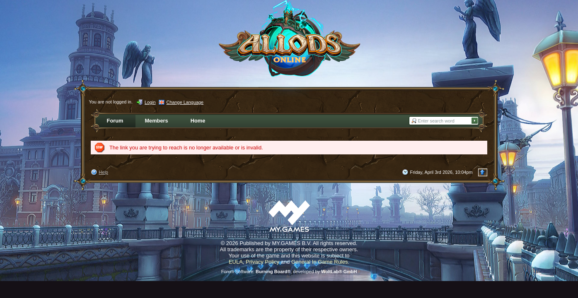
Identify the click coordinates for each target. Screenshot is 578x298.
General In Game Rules (319, 262)
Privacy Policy (262, 262)
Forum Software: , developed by (289, 271)
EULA (236, 262)
